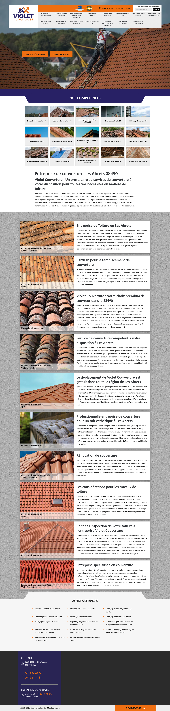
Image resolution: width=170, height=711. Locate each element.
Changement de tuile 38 (45, 23)
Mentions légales (53, 708)
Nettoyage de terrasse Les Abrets (118, 617)
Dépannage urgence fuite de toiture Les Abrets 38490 (84, 623)
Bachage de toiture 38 (91, 23)
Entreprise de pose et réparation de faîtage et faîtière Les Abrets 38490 (119, 623)
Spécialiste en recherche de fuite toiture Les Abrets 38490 (47, 631)
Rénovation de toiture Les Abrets (47, 609)
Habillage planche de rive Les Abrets (48, 617)
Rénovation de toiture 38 (61, 23)
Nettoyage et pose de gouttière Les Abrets (119, 610)
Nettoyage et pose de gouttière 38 (154, 15)
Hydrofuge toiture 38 (122, 15)
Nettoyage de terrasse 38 (107, 15)
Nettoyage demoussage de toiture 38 (107, 23)
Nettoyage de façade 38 (92, 15)
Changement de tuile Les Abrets (82, 609)
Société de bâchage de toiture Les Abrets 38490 (83, 631)
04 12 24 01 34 (106, 8)
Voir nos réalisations (35, 54)
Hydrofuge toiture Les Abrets (81, 617)
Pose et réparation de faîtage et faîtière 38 (76, 15)
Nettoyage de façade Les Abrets (47, 621)
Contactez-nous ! (61, 54)
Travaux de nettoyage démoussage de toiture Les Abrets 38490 (120, 631)
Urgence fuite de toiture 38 (61, 15)
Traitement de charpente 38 (138, 23)
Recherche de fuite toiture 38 (76, 23)
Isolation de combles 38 (123, 23)
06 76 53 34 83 (122, 8)
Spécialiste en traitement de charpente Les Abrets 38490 (49, 639)
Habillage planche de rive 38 (138, 15)
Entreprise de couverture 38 (46, 15)
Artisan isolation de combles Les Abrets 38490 (85, 639)
